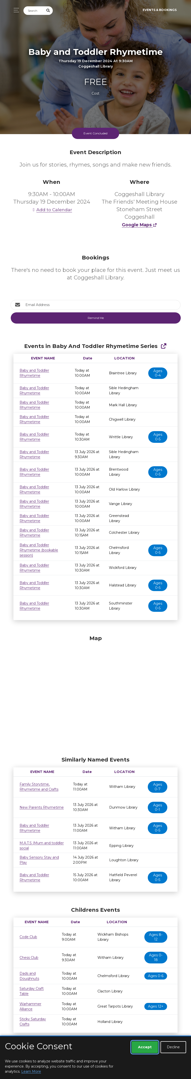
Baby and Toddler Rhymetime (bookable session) (39, 550)
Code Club (28, 937)
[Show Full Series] (163, 346)
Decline (173, 1047)
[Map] (95, 694)
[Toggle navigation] (15, 10)
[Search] (33, 10)
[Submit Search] (48, 10)
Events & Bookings (160, 10)
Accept (145, 1047)
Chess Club (29, 957)
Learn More (31, 1071)
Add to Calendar (51, 209)
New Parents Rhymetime (42, 807)
